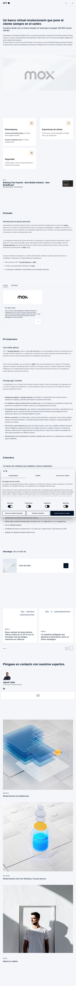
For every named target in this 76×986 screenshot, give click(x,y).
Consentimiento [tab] (13, 475)
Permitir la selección (38, 513)
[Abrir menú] (72, 3)
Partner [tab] (14, 285)
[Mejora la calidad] (38, 924)
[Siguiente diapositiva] (71, 648)
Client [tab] (5, 285)
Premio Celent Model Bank (14, 134)
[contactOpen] (38, 695)
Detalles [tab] (38, 475)
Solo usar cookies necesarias (14, 513)
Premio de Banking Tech (13, 141)
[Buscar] (66, 3)
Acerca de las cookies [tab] (62, 475)
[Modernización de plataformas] (38, 758)
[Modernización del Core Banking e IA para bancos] (38, 841)
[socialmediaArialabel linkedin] (4, 689)
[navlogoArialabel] (6, 3)
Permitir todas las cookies (62, 513)
